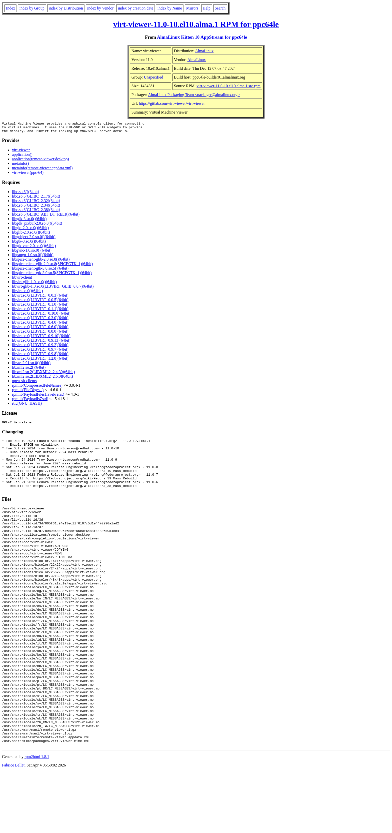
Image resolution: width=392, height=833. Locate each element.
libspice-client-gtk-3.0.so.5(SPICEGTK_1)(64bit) (52, 275)
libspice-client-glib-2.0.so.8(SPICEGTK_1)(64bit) (52, 266)
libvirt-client (22, 279)
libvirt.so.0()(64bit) (27, 293)
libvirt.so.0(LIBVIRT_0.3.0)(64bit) (40, 320)
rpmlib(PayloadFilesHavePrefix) (38, 396)
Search (220, 8)
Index (10, 8)
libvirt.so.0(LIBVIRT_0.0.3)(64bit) (40, 297)
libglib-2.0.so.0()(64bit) (31, 234)
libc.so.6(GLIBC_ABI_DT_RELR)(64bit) (46, 216)
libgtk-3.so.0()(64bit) (29, 243)
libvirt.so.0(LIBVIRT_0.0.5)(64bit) (40, 302)
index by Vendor (100, 8)
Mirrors (192, 8)
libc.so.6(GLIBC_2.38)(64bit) (36, 212)
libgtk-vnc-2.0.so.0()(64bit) (34, 248)
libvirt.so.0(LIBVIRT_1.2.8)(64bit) (40, 360)
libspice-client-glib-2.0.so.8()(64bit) (41, 261)
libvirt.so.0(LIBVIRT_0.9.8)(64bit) (40, 356)
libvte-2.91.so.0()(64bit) (31, 365)
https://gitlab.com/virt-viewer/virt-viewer (172, 103)
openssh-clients (24, 383)
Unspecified (153, 77)
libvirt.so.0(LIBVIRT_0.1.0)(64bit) (40, 306)
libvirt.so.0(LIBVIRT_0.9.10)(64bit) (41, 338)
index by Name (170, 8)
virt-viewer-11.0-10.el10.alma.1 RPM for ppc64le (196, 24)
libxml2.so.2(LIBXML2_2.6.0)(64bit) (42, 378)
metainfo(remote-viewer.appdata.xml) (42, 170)
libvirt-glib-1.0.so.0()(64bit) (34, 284)
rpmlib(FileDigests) (28, 392)
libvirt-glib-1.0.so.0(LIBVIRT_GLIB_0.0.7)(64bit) (53, 288)
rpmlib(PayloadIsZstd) (30, 401)
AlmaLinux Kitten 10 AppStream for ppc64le (202, 37)
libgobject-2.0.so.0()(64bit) (34, 239)
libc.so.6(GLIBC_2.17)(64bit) (36, 198)
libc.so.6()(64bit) (25, 194)
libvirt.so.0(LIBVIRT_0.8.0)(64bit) (40, 333)
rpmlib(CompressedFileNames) (37, 387)
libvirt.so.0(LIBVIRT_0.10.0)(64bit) (41, 315)
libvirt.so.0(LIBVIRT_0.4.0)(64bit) (40, 324)
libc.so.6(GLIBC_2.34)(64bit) (36, 207)
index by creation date (135, 8)
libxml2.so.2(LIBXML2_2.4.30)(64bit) (43, 374)
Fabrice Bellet (13, 826)
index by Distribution (66, 8)
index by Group (31, 8)
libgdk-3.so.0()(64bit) (29, 221)
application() (22, 157)
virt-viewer (21, 152)
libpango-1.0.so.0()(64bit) (33, 257)
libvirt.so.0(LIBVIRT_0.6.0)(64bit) (40, 329)
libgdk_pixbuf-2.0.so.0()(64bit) (37, 225)
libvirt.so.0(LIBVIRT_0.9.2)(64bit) (40, 347)
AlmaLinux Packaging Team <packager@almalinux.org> (194, 95)
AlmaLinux (204, 51)
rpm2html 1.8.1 (36, 818)
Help (206, 8)
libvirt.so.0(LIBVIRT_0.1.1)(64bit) (40, 311)
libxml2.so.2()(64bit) (29, 369)
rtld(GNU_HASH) (27, 405)
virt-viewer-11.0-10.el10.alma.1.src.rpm (228, 86)
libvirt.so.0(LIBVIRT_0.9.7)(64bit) (40, 351)
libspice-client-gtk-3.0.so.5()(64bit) (40, 270)
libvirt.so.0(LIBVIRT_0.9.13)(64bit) (41, 342)
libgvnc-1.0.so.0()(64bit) (32, 252)
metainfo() (20, 166)
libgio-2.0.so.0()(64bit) (30, 230)
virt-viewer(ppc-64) (28, 175)
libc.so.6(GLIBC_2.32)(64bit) (36, 203)
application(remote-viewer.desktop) (40, 161)
